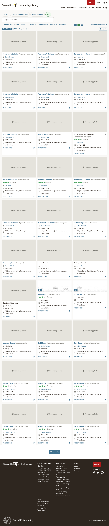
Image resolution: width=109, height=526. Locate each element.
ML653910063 (7, 108)
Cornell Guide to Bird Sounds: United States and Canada (44, 470)
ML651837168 (42, 276)
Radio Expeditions (43, 475)
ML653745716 (43, 236)
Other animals (37, 14)
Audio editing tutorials (63, 481)
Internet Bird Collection (44, 477)
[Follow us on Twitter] (98, 472)
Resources (71, 8)
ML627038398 (79, 443)
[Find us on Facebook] (94, 472)
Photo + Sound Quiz (62, 479)
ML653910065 (43, 108)
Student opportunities (63, 496)
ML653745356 (79, 236)
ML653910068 (7, 67)
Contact (76, 471)
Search (62, 8)
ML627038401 (43, 400)
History (76, 466)
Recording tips (60, 470)
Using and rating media (63, 472)
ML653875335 (79, 153)
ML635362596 (7, 357)
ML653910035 (7, 148)
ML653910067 (78, 108)
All (48, 14)
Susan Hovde (9, 57)
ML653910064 (78, 67)
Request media (60, 475)
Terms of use (41, 510)
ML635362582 (7, 316)
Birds (5, 14)
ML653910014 (42, 148)
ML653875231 (7, 196)
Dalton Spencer (10, 389)
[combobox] (29, 19)
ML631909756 (78, 357)
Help (105, 8)
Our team (77, 468)
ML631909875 (43, 357)
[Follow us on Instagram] (102, 472)
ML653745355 (7, 276)
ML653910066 (43, 67)
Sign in (98, 2)
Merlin (91, 8)
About (98, 8)
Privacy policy (41, 508)
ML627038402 (7, 400)
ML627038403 (79, 400)
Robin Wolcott (9, 226)
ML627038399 (7, 443)
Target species (60, 477)
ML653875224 (43, 196)
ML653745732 (7, 236)
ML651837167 (78, 276)
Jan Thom (80, 142)
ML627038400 (43, 443)
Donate (90, 2)
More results (54, 452)
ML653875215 (78, 196)
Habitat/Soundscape (20, 14)
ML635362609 (43, 311)
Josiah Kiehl (44, 266)
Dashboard (82, 8)
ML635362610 (78, 308)
